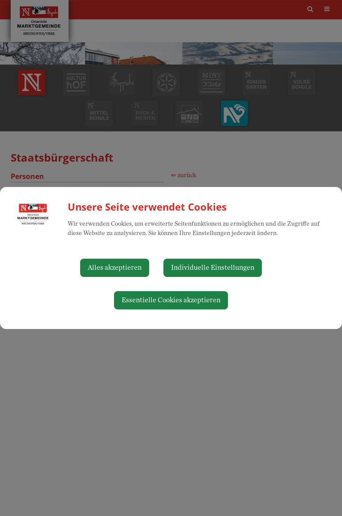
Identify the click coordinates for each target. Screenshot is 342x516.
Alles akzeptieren (115, 267)
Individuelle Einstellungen (212, 267)
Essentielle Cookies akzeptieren (171, 300)
